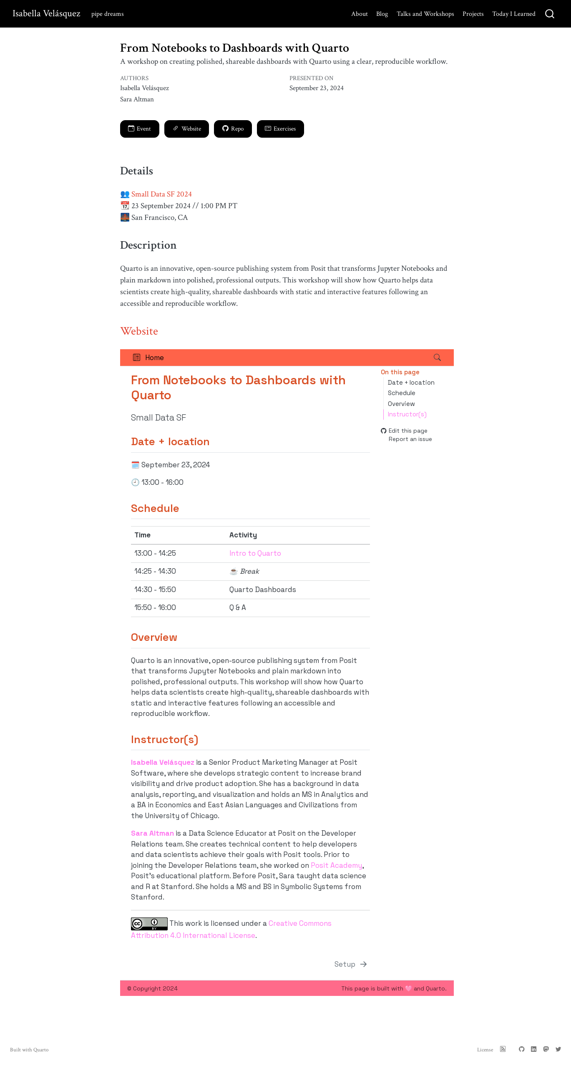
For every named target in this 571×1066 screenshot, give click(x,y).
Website (187, 129)
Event (139, 129)
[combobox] (550, 14)
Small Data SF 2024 (161, 194)
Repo (233, 129)
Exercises (280, 129)
